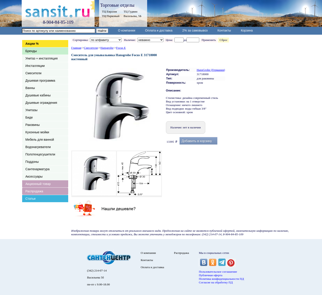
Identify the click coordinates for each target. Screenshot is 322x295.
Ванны (30, 88)
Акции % (32, 43)
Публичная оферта (210, 275)
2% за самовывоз (195, 30)
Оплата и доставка (158, 30)
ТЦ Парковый (110, 16)
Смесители (33, 73)
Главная (76, 47)
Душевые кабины (38, 95)
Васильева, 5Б (133, 16)
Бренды (31, 51)
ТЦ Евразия (109, 11)
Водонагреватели (38, 147)
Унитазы (31, 110)
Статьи (30, 198)
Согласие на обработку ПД (216, 282)
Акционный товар (38, 184)
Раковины (32, 125)
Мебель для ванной (39, 139)
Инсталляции (35, 66)
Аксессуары (34, 176)
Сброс (223, 40)
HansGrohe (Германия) (211, 70)
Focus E (121, 47)
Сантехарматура (37, 169)
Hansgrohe (106, 47)
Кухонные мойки (37, 132)
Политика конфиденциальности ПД (221, 278)
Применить (208, 40)
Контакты (224, 30)
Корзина (247, 30)
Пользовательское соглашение (218, 271)
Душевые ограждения (41, 102)
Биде (29, 117)
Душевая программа (40, 80)
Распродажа (34, 191)
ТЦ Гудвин (130, 11)
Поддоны (32, 161)
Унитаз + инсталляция (41, 58)
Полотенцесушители (40, 154)
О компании (126, 30)
